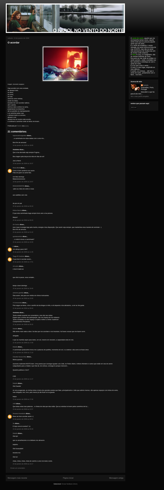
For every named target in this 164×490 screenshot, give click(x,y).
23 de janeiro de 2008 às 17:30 (23, 399)
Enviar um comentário (17, 468)
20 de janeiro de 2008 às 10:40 (23, 242)
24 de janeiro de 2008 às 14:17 (23, 464)
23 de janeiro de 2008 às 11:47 (23, 379)
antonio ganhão (18, 293)
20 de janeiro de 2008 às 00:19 (23, 206)
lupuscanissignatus (20, 135)
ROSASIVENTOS (18, 186)
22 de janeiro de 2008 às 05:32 (23, 324)
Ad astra (16, 266)
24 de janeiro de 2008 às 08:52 (23, 419)
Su (14, 423)
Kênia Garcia (17, 210)
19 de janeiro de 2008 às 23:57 (23, 182)
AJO (14, 403)
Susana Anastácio (19, 413)
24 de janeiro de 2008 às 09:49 (23, 429)
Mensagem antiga (116, 478)
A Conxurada (17, 303)
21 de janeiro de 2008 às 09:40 (23, 308)
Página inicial (68, 478)
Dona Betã (16, 168)
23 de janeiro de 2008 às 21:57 (23, 409)
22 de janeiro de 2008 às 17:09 (23, 342)
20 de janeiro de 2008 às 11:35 (23, 252)
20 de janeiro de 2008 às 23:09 (23, 298)
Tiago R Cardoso (19, 256)
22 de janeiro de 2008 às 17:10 (23, 352)
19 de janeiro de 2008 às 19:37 (23, 163)
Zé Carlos (16, 224)
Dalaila (15, 328)
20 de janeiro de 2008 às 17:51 (23, 262)
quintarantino (17, 236)
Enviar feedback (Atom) (69, 484)
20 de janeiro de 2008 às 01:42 (23, 232)
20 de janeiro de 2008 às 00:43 (23, 220)
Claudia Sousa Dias (20, 357)
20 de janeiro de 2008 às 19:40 (23, 288)
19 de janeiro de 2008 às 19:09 (23, 145)
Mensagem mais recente (17, 478)
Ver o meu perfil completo (140, 96)
